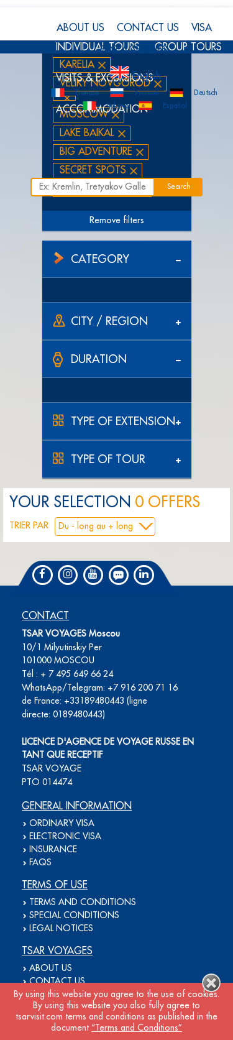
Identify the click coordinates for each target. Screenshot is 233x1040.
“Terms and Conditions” (136, 1028)
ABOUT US (80, 28)
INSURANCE (53, 850)
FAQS (40, 863)
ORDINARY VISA (61, 824)
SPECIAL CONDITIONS (74, 916)
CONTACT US (148, 28)
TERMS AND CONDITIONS (82, 903)
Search (179, 187)
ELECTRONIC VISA (65, 837)
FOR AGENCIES (134, 50)
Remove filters (116, 221)
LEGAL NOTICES (61, 929)
